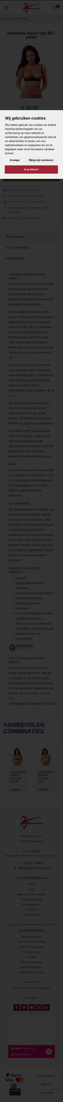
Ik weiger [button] (15, 160)
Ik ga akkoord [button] (31, 169)
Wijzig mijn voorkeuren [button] (41, 160)
